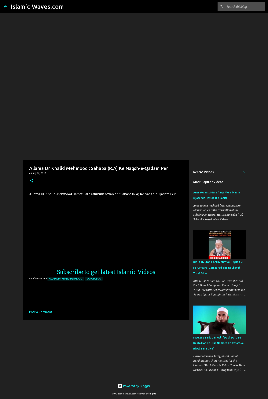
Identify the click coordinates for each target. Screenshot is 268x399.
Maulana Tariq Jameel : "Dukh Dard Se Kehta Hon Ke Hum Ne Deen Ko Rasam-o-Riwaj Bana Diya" (218, 343)
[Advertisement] (134, 129)
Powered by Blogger (134, 386)
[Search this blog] (245, 6)
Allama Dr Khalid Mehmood (65, 278)
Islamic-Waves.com (37, 6)
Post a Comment (40, 312)
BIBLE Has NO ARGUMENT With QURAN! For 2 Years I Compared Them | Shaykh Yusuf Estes (218, 268)
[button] (31, 180)
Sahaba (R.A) (94, 278)
